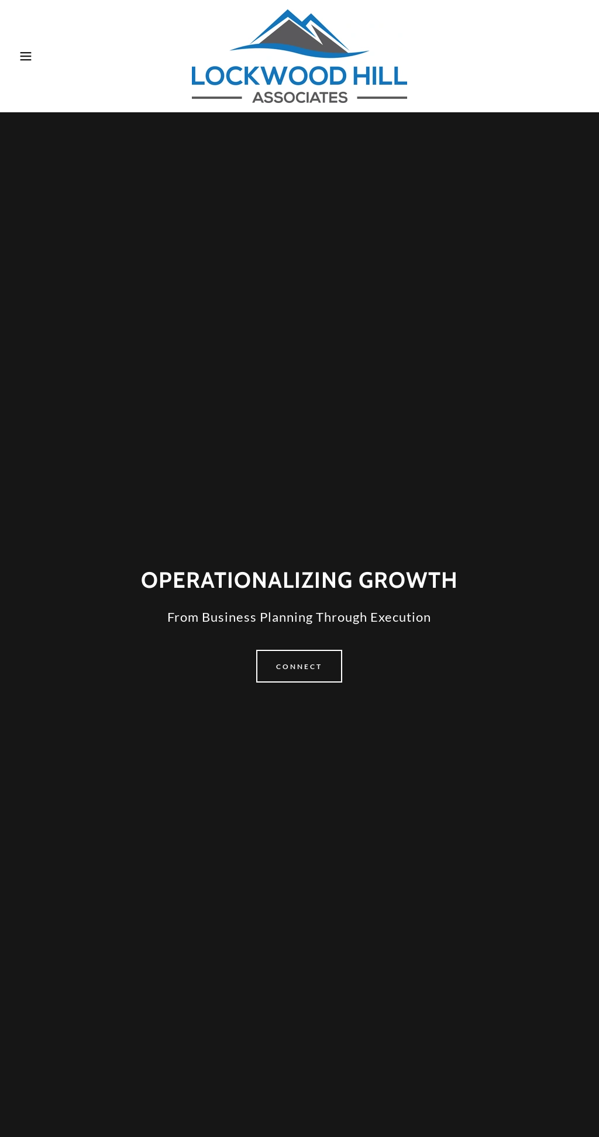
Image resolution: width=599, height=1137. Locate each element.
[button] (30, 56)
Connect (299, 666)
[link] (299, 54)
